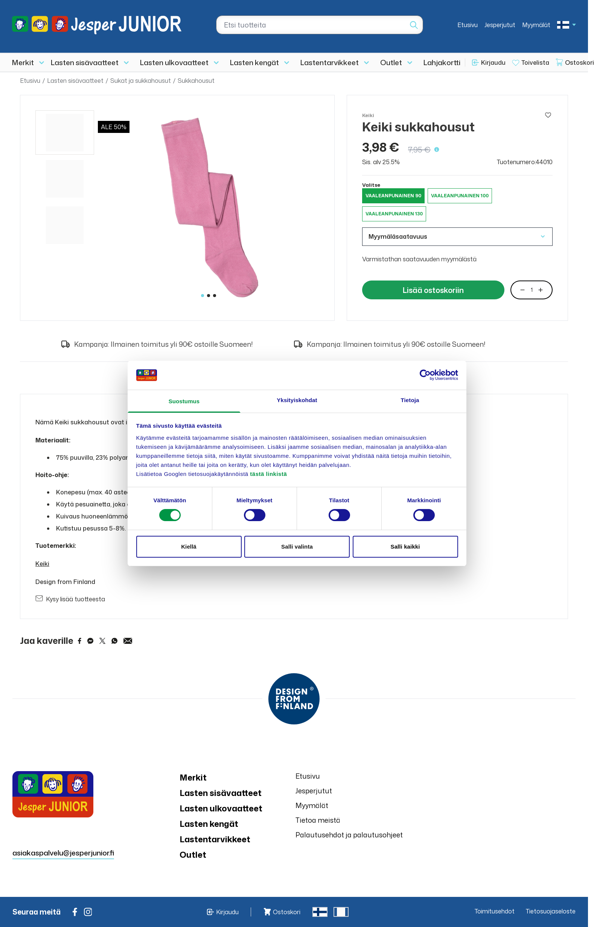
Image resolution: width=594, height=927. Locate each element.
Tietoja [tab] (410, 400)
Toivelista (535, 62)
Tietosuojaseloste (551, 911)
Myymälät (536, 25)
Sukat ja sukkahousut (140, 80)
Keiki (42, 564)
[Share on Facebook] (79, 641)
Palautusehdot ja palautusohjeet (349, 835)
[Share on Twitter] (102, 641)
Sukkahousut (196, 80)
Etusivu (467, 25)
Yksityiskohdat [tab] (297, 400)
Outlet (391, 62)
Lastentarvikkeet (329, 62)
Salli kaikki (405, 546)
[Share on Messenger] (90, 641)
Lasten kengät (254, 62)
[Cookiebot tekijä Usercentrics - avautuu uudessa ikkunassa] (425, 375)
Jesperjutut (499, 25)
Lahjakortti (441, 62)
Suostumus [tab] (184, 401)
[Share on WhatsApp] (114, 641)
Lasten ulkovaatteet (174, 62)
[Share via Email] (128, 641)
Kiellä (188, 546)
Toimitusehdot (495, 911)
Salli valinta (297, 546)
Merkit (23, 62)
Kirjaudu (493, 62)
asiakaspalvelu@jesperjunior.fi (63, 853)
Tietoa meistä (317, 820)
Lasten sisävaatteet (85, 62)
